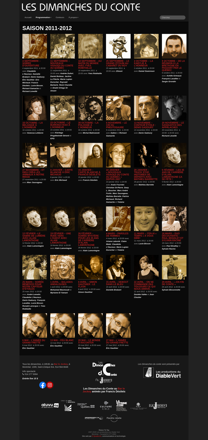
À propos (73, 17)
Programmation (43, 17)
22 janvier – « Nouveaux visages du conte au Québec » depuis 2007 (117, 174)
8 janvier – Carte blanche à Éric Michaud (61, 172)
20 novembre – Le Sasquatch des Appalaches (173, 125)
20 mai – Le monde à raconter (89, 341)
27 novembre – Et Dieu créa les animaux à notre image (33, 173)
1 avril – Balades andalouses (61, 283)
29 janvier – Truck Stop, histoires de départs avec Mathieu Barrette (146, 174)
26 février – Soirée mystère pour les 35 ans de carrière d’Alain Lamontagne (88, 239)
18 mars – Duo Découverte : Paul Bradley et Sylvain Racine (172, 237)
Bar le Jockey (61, 364)
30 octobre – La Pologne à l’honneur (88, 125)
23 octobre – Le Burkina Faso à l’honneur (60, 124)
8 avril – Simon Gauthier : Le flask (87, 284)
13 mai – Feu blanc (62, 340)
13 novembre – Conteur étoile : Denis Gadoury (145, 125)
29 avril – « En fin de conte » (173, 283)
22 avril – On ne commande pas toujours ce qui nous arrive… (144, 285)
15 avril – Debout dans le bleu (117, 283)
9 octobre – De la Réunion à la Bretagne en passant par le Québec (173, 65)
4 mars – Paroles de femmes (117, 234)
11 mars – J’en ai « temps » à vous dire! (145, 235)
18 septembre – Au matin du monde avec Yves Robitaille (90, 64)
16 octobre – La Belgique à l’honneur (32, 125)
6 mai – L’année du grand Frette (33, 341)
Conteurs (60, 17)
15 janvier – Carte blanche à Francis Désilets (89, 172)
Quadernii (96, 436)
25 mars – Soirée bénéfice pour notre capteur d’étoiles (33, 285)
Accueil (28, 17)
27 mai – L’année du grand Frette (117, 341)
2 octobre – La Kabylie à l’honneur (143, 63)
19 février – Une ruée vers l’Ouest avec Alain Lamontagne (60, 238)
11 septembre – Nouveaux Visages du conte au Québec (61, 64)
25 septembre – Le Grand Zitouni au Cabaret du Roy (117, 63)
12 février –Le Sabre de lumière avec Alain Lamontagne (33, 237)
